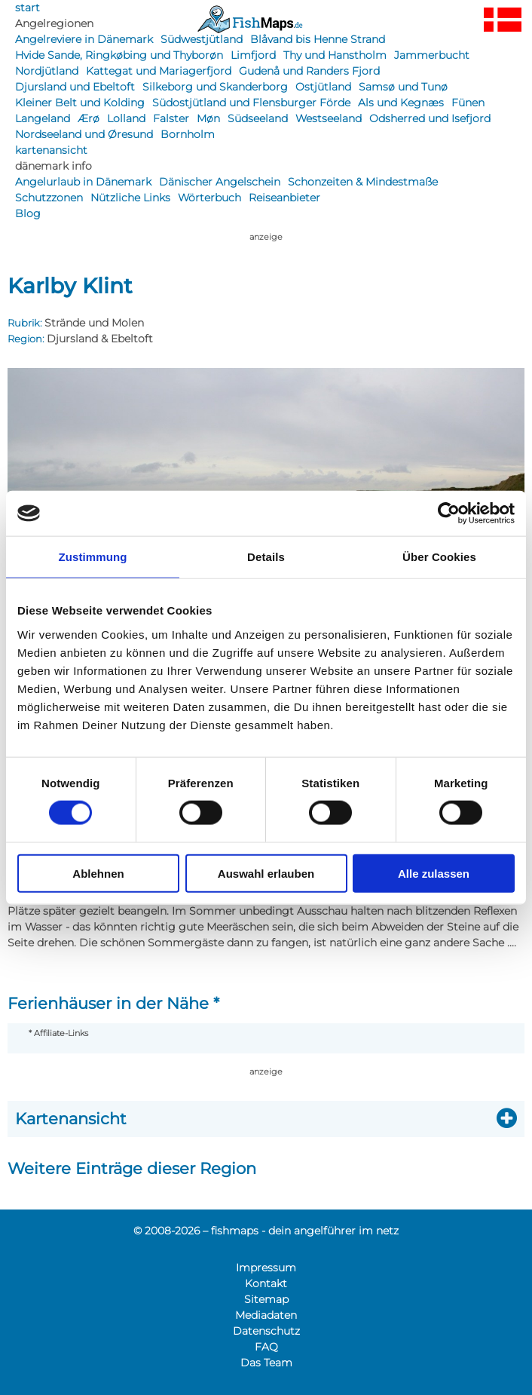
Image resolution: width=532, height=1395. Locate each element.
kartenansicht (51, 150)
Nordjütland (46, 71)
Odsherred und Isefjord (430, 118)
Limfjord (253, 55)
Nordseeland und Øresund (84, 134)
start (27, 7)
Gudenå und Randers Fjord (309, 71)
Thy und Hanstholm (335, 55)
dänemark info (53, 166)
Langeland (42, 118)
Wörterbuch (209, 197)
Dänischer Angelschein (219, 182)
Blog (28, 213)
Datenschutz (266, 1331)
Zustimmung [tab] (93, 556)
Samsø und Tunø (403, 87)
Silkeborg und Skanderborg (215, 87)
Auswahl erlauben (266, 872)
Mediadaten (266, 1315)
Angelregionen (54, 23)
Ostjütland (323, 87)
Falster (171, 118)
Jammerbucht (431, 55)
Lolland (126, 118)
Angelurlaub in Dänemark (83, 182)
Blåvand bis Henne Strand (317, 39)
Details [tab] (266, 556)
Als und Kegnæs (401, 102)
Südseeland (258, 118)
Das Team (266, 1362)
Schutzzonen (49, 197)
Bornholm (188, 134)
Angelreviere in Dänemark (84, 39)
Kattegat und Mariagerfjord (158, 71)
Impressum (266, 1267)
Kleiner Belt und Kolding (80, 102)
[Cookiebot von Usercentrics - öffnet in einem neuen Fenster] (449, 513)
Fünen (468, 102)
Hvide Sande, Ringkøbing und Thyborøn (119, 55)
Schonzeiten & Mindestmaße (363, 182)
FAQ (266, 1347)
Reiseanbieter (284, 197)
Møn (208, 118)
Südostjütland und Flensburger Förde (251, 102)
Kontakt (266, 1283)
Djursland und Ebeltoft (75, 87)
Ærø (88, 118)
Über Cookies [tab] (439, 556)
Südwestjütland (202, 39)
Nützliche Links (130, 197)
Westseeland (328, 118)
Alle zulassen (433, 872)
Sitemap (266, 1299)
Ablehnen (98, 872)
